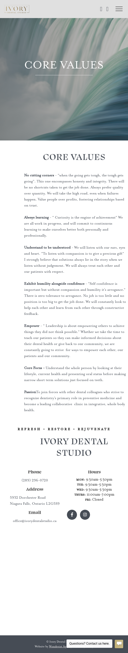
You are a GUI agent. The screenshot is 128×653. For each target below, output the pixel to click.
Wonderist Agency (60, 646)
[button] (119, 9)
